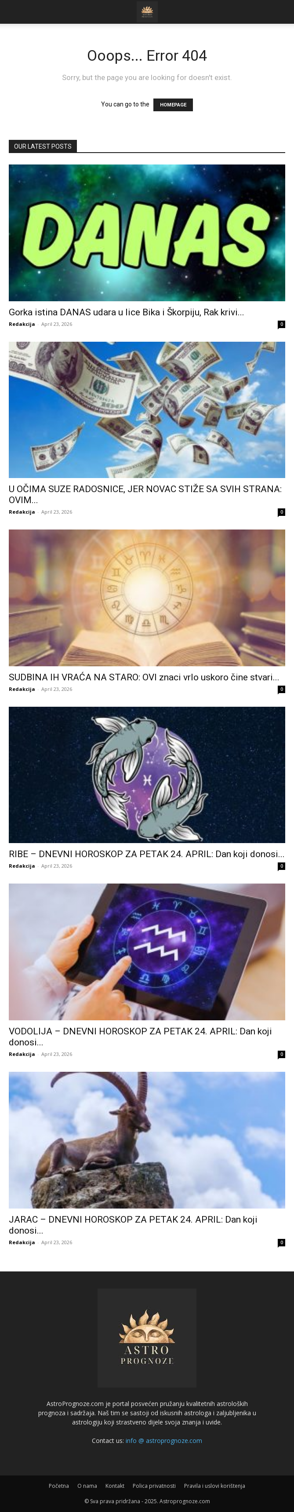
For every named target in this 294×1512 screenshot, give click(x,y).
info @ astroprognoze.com (164, 1440)
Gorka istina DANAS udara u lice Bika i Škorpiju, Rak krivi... (126, 312)
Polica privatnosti (154, 1486)
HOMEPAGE (173, 105)
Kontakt (114, 1486)
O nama (87, 1486)
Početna (59, 1486)
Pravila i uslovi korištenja (214, 1486)
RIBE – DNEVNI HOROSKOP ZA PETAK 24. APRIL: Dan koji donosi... (147, 854)
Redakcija (22, 324)
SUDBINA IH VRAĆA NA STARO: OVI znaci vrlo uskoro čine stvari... (144, 677)
